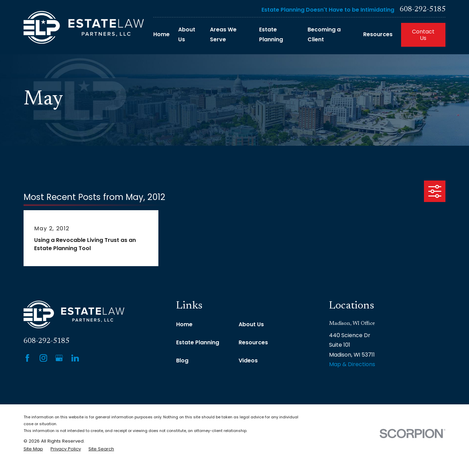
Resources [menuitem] (378, 34)
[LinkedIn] (75, 358)
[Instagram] (43, 358)
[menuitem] (33, 449)
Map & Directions (352, 364)
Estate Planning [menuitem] (271, 34)
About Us (251, 324)
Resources (253, 342)
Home (184, 324)
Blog (182, 360)
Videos (248, 360)
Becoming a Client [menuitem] (324, 34)
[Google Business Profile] (59, 358)
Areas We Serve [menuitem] (223, 34)
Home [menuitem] (161, 34)
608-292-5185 (422, 9)
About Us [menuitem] (186, 34)
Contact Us (423, 35)
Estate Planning (197, 342)
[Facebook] (27, 358)
